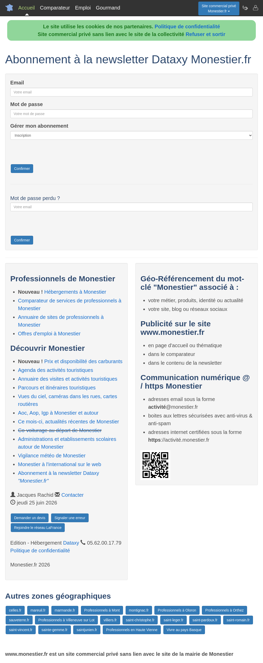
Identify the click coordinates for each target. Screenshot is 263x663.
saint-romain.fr (238, 620)
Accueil (26, 8)
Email (17, 82)
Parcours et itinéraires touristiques (57, 387)
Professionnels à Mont (102, 610)
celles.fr (15, 610)
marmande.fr (65, 610)
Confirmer (22, 169)
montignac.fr (139, 610)
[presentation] (49, 154)
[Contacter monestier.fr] (255, 7)
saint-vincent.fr (20, 630)
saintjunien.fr (87, 630)
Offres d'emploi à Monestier (49, 333)
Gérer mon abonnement (39, 126)
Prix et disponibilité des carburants (83, 361)
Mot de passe (26, 104)
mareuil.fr (38, 610)
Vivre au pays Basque (184, 630)
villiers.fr (110, 620)
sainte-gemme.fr (55, 630)
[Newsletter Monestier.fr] (245, 7)
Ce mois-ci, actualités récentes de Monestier (68, 421)
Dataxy (71, 543)
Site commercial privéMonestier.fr (219, 8)
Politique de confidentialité (187, 26)
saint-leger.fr (173, 620)
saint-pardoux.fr (205, 620)
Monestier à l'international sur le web (59, 464)
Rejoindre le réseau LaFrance (37, 528)
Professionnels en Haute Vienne (131, 630)
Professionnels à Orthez (224, 610)
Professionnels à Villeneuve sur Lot (66, 620)
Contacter (72, 495)
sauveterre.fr (19, 620)
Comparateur (55, 8)
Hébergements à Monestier (75, 292)
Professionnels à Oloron (177, 610)
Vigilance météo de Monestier (52, 455)
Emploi (83, 8)
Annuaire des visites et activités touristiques (67, 379)
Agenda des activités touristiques (55, 370)
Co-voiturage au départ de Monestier (60, 430)
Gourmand (108, 8)
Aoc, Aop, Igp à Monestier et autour (58, 413)
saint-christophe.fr (140, 620)
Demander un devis (29, 518)
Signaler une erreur (69, 518)
